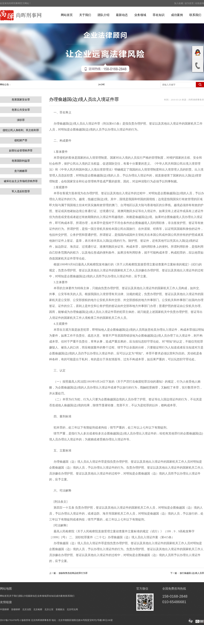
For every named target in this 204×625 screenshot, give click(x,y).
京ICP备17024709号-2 (10, 620)
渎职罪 (21, 120)
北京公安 (49, 609)
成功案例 (177, 14)
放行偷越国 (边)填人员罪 (192, 573)
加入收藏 (178, 3)
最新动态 (122, 14)
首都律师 (15, 609)
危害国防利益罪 (21, 160)
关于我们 (85, 14)
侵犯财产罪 (20, 140)
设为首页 (189, 3)
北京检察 (37, 609)
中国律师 (4, 609)
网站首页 (67, 14)
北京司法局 (72, 609)
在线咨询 (199, 3)
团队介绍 (103, 14)
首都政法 (60, 609)
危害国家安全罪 (21, 99)
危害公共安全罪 (21, 109)
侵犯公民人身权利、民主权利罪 (21, 130)
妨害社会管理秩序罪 (20, 150)
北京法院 (26, 609)
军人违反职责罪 (21, 191)
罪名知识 (158, 14)
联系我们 (195, 14)
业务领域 (140, 14)
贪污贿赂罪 (20, 171)
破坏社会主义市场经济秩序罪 (21, 181)
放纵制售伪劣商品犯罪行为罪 (73, 573)
